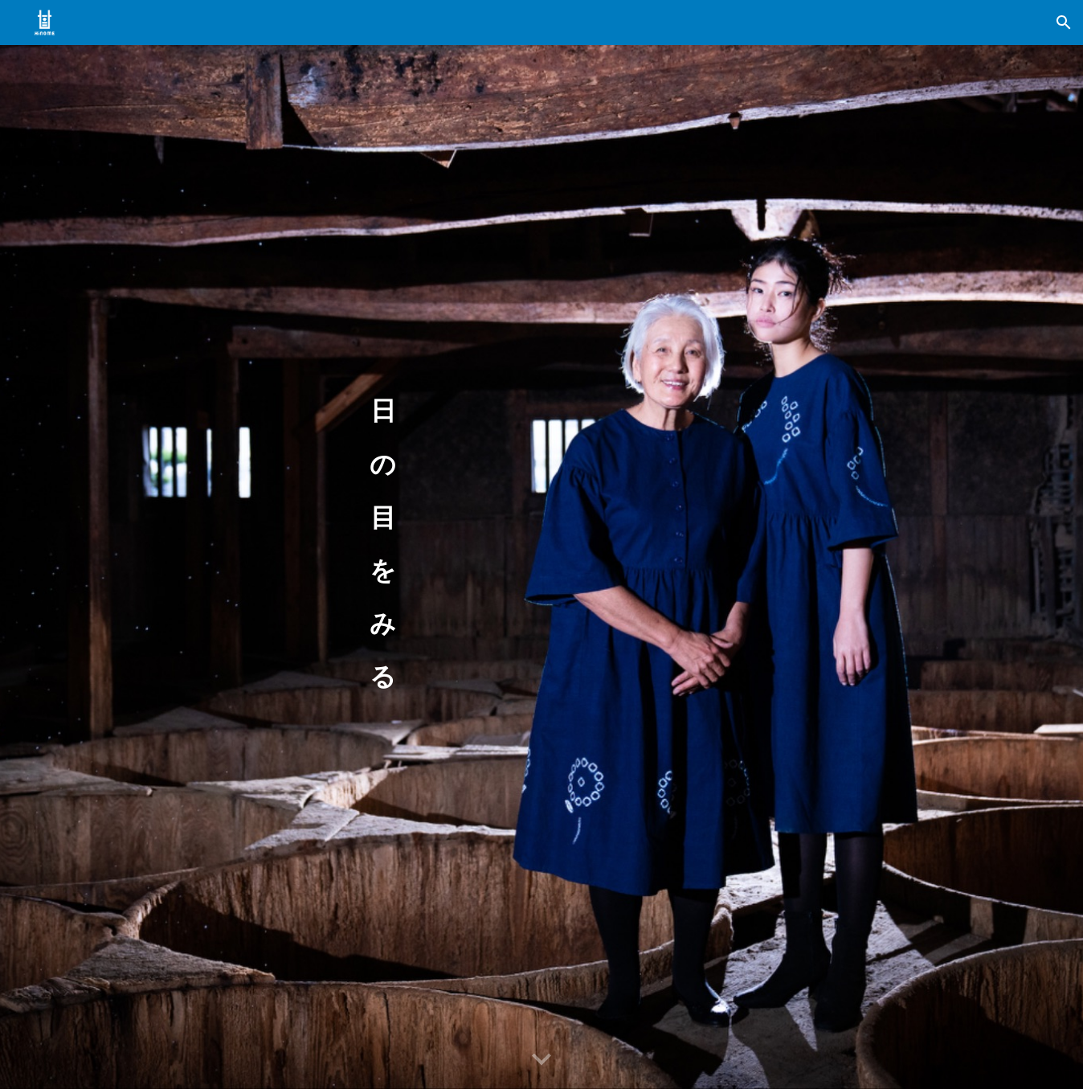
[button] (1063, 22)
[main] (383, 544)
